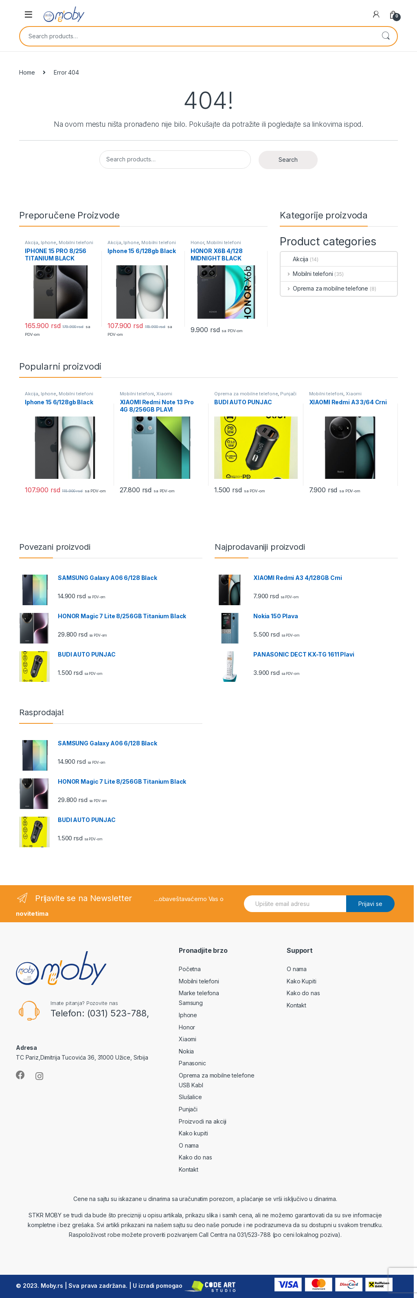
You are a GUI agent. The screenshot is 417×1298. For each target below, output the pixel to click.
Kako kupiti (193, 1133)
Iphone (48, 242)
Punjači (288, 394)
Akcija (31, 242)
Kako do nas (195, 1157)
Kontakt (188, 1169)
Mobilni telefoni (76, 242)
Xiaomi (164, 394)
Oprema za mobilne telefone (324, 288)
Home (27, 72)
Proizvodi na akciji (202, 1121)
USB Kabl (191, 1085)
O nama (189, 1145)
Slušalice (190, 1096)
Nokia (186, 1051)
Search (385, 36)
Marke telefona (199, 992)
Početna (190, 968)
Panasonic (192, 1063)
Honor (197, 242)
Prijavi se (370, 903)
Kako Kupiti (301, 981)
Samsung (191, 1002)
